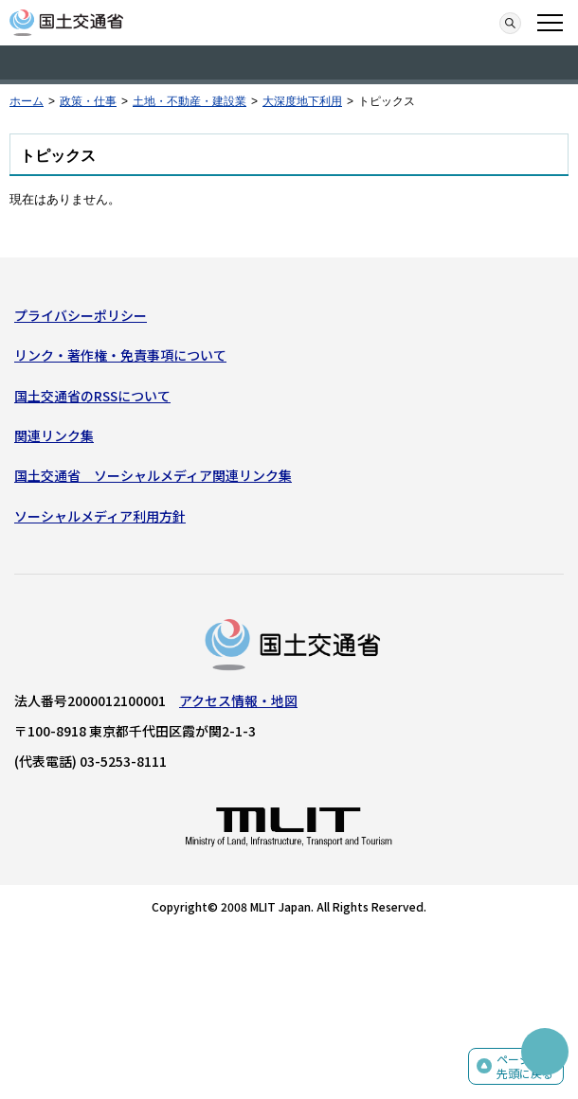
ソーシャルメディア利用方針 (100, 515)
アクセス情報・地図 (238, 700)
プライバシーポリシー (80, 315)
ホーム (26, 101)
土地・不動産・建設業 (189, 101)
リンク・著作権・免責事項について (120, 355)
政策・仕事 (88, 101)
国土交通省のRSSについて (92, 395)
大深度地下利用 (302, 101)
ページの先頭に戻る (525, 1066)
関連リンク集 (54, 435)
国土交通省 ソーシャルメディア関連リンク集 (153, 475)
